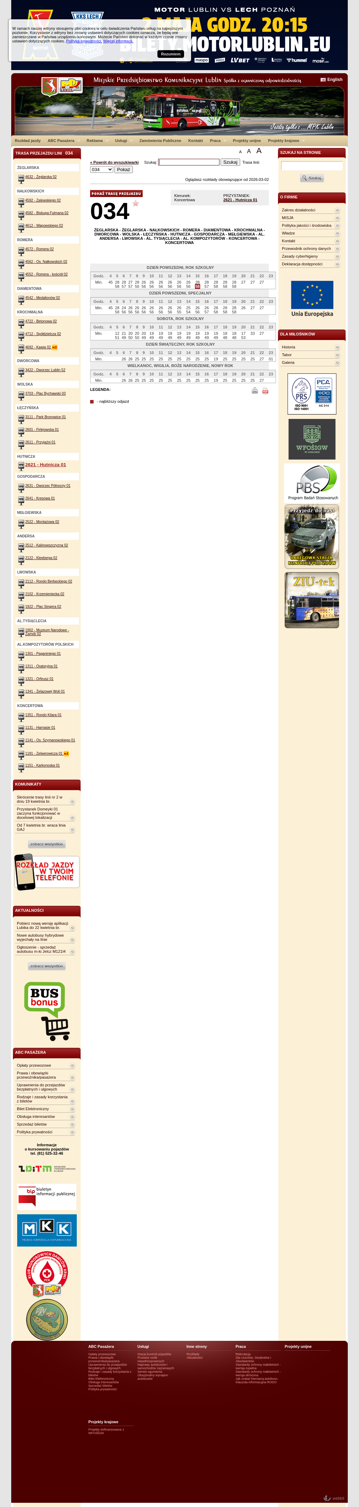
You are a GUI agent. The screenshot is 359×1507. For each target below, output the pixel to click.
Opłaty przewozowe (34, 1065)
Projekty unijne (247, 140)
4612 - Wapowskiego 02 (44, 226)
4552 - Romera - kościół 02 (46, 274)
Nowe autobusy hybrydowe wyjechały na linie (40, 937)
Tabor (287, 355)
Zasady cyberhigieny (300, 256)
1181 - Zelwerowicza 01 (47, 753)
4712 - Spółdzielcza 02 (43, 334)
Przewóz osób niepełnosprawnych (150, 1359)
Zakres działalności (298, 210)
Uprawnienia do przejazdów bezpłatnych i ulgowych (41, 1087)
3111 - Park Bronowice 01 (45, 417)
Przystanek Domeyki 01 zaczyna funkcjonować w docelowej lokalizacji (38, 813)
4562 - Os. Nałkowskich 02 (46, 262)
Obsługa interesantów (36, 1116)
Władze (288, 233)
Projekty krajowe (285, 140)
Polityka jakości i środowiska (306, 225)
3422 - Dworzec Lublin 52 (45, 370)
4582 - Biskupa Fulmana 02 (46, 213)
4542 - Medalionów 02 (42, 298)
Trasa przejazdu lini (44, 153)
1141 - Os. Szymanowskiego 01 (50, 740)
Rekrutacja (243, 1354)
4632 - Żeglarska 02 (41, 177)
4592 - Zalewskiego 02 (43, 200)
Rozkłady (193, 1354)
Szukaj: (151, 162)
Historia (288, 347)
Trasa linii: (251, 162)
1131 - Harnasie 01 (40, 727)
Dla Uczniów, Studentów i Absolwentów (253, 1359)
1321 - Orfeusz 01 (39, 679)
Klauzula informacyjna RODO (256, 1382)
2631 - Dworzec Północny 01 (47, 486)
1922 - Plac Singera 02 (43, 607)
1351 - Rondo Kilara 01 (43, 715)
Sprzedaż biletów (32, 1124)
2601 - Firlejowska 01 (42, 430)
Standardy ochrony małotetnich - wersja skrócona (258, 1373)
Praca (216, 140)
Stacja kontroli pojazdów (154, 1354)
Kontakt (195, 140)
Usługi (122, 140)
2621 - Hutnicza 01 (240, 200)
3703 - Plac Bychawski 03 (45, 393)
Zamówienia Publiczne (160, 140)
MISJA (287, 218)
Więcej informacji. (118, 41)
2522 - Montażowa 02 (42, 522)
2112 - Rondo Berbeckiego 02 (48, 581)
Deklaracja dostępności (302, 264)
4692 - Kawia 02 (41, 347)
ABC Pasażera (62, 140)
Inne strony (197, 1346)
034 (109, 211)
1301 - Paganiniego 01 (43, 654)
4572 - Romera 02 (39, 249)
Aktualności (195, 1357)
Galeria (288, 362)
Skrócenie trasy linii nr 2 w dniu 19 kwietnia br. (39, 799)
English (335, 79)
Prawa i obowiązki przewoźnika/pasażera (36, 1075)
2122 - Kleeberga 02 (41, 558)
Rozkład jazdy (28, 140)
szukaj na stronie (300, 152)
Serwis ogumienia (149, 1371)
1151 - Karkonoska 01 (42, 765)
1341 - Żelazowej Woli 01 (45, 691)
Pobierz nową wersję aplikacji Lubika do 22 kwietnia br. (42, 925)
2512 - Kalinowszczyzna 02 (46, 545)
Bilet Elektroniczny (33, 1109)
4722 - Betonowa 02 (41, 321)
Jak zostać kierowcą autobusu (256, 1378)
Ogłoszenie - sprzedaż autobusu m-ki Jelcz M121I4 (41, 949)
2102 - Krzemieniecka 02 (44, 594)
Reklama (96, 140)
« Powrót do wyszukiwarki (114, 162)
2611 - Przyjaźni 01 (40, 442)
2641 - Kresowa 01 (40, 498)
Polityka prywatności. (84, 41)
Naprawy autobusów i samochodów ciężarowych (155, 1366)
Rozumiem (171, 54)
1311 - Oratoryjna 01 (41, 666)
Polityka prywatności (34, 1132)
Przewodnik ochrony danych (306, 248)
